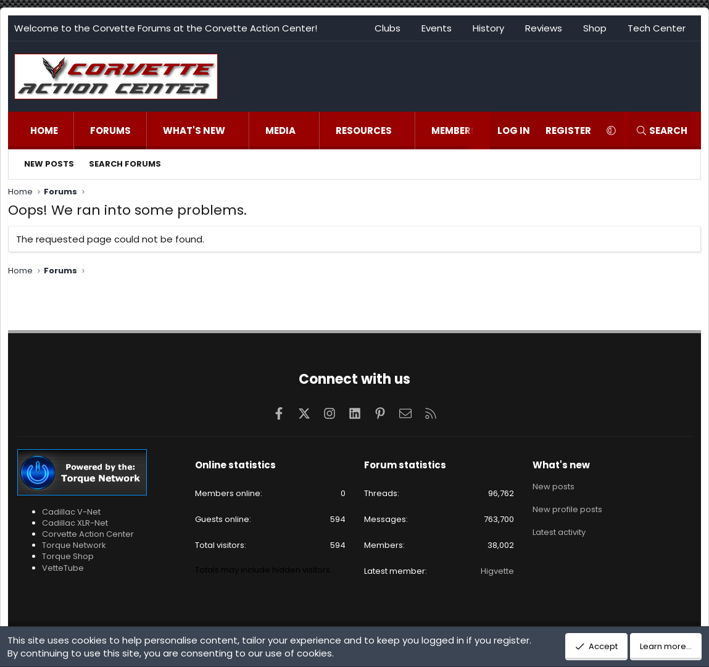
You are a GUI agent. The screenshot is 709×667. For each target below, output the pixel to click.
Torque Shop (68, 556)
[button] (238, 130)
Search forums (125, 164)
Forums (110, 130)
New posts (49, 164)
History (488, 28)
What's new (194, 130)
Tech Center (657, 28)
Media (280, 130)
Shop (595, 28)
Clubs (387, 28)
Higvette (497, 571)
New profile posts (567, 508)
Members (454, 130)
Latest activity (559, 530)
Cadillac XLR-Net (75, 523)
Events (436, 28)
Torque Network (74, 545)
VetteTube (63, 568)
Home (44, 130)
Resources (364, 130)
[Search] (661, 130)
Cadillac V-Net (71, 512)
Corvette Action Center (88, 534)
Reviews (543, 28)
